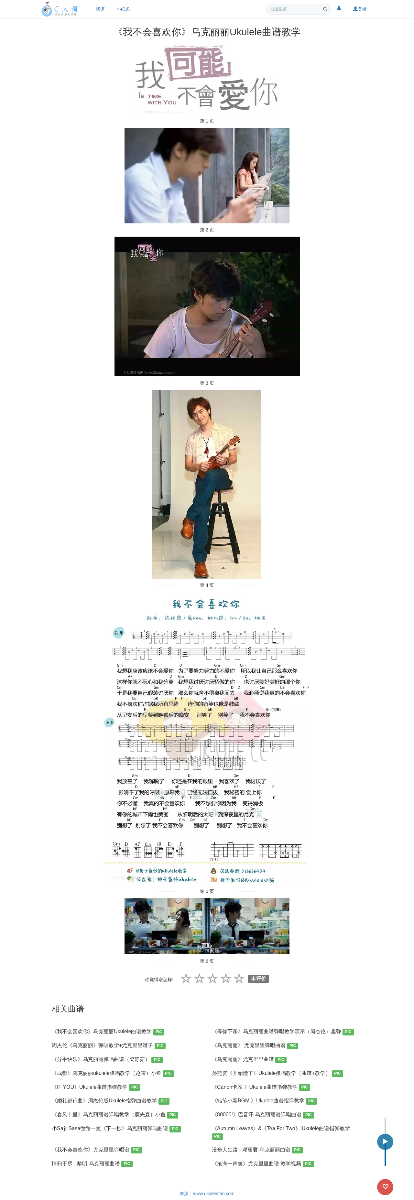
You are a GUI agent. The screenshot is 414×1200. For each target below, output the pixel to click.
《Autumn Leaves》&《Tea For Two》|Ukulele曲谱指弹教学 (281, 1133)
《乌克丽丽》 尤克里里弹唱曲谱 (255, 1046)
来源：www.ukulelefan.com (207, 1193)
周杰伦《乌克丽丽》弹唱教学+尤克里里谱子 (109, 1046)
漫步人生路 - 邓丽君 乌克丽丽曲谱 (257, 1150)
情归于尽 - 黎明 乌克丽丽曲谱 (92, 1164)
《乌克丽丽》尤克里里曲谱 (249, 1059)
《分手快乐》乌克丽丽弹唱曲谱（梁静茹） (107, 1059)
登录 (360, 9)
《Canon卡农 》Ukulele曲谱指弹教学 (261, 1087)
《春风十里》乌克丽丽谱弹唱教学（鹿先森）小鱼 (115, 1115)
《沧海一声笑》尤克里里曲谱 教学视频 (263, 1164)
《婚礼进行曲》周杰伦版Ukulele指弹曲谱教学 (110, 1101)
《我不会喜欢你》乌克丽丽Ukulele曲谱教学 (108, 1032)
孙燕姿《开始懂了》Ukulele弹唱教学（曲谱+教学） (277, 1073)
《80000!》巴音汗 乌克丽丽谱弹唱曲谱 (263, 1115)
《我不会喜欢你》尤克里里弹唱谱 (97, 1150)
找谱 (100, 9)
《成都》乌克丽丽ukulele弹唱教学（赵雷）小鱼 (113, 1073)
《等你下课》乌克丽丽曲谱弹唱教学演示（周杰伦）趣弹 (283, 1032)
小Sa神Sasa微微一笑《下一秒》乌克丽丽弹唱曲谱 (116, 1129)
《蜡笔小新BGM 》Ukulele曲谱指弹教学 (264, 1101)
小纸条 (123, 9)
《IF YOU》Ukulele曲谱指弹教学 (96, 1087)
